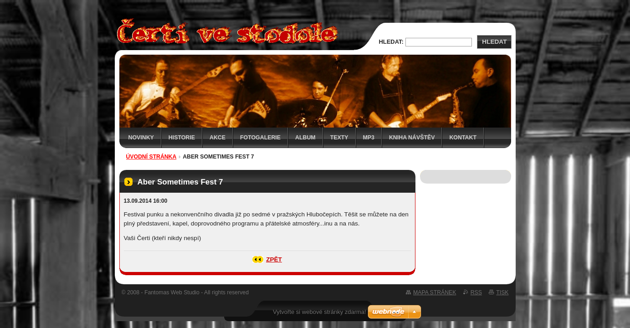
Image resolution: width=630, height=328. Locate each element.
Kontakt (462, 137)
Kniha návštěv (412, 137)
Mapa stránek (434, 292)
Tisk (502, 292)
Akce (217, 137)
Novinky (141, 137)
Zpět (274, 259)
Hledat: (391, 41)
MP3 (368, 137)
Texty (339, 137)
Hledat (494, 41)
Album (305, 137)
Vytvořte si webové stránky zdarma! (319, 311)
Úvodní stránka (151, 157)
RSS (476, 292)
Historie (182, 137)
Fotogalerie (260, 137)
